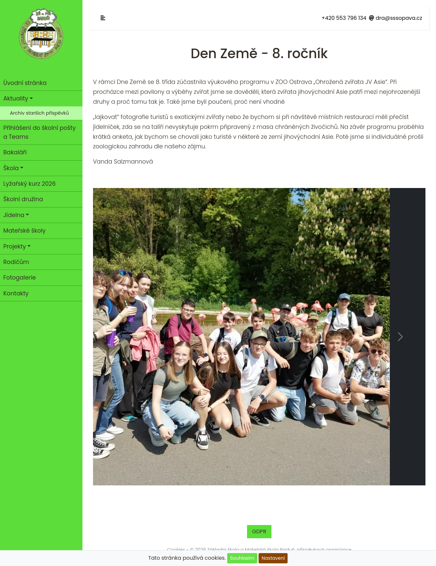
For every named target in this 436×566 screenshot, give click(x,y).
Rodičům (16, 262)
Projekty (14, 246)
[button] (118, 336)
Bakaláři (15, 152)
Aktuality (15, 98)
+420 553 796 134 (344, 18)
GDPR (259, 531)
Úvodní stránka (25, 83)
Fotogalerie (19, 278)
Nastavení (273, 558)
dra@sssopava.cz (395, 18)
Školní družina (23, 199)
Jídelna (13, 215)
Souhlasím (242, 558)
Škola (11, 168)
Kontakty (16, 293)
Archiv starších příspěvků (39, 113)
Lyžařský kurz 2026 (29, 184)
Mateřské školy (24, 231)
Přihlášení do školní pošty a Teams (39, 132)
